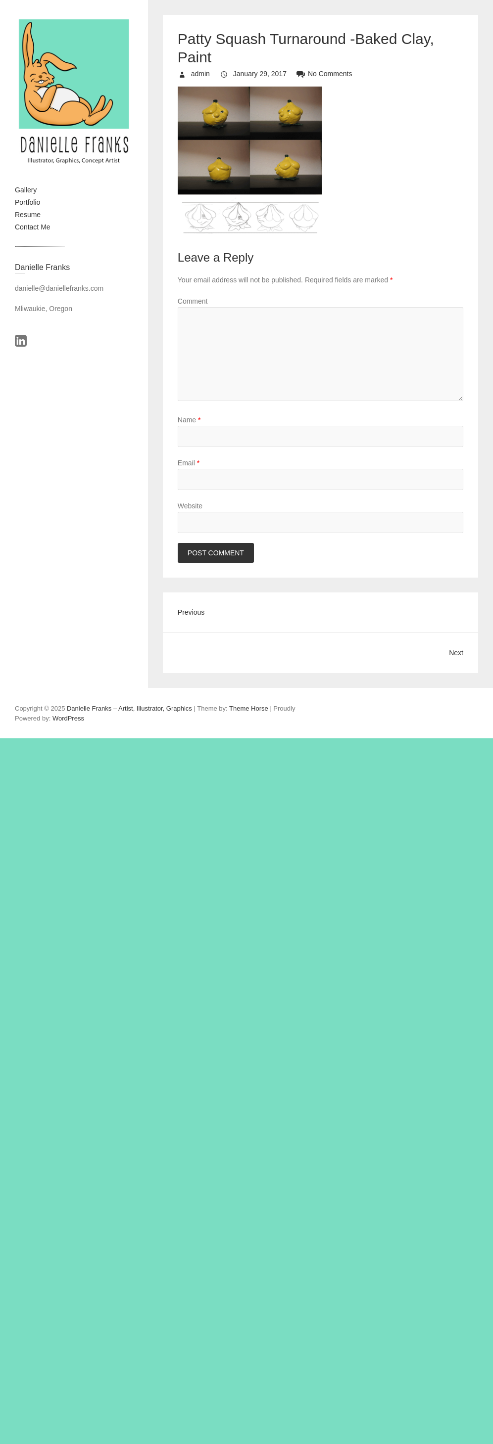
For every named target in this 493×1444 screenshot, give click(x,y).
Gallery (26, 190)
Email (188, 463)
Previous (191, 612)
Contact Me (32, 227)
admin (199, 74)
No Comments (330, 74)
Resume (28, 215)
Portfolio (27, 202)
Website (190, 506)
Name (189, 420)
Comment (193, 301)
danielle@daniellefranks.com (59, 288)
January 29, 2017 (259, 74)
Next (456, 653)
